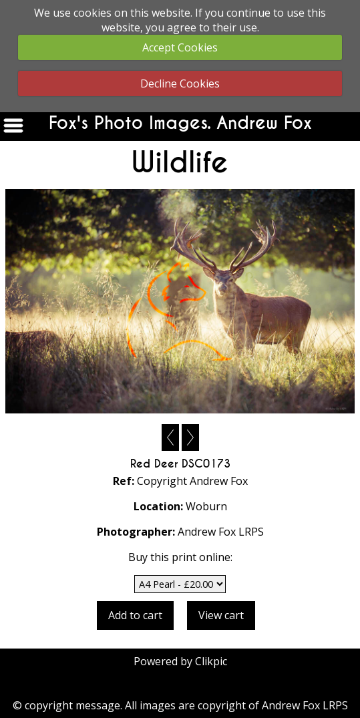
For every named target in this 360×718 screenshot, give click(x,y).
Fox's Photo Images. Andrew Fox (180, 123)
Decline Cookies (180, 83)
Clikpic (211, 661)
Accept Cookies (180, 47)
